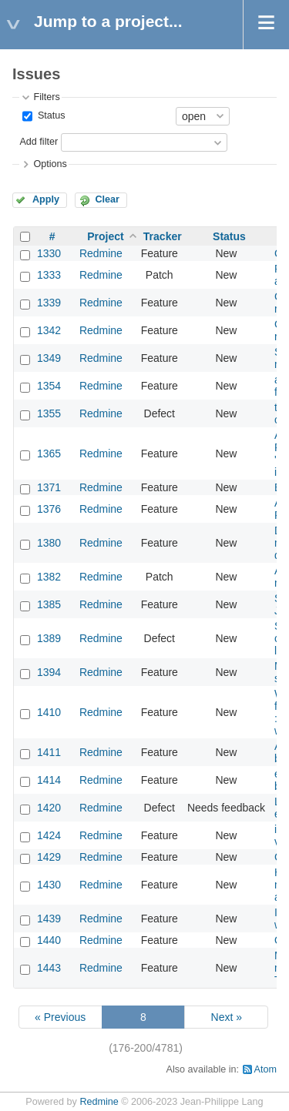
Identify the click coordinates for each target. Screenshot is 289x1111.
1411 (49, 752)
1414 (49, 780)
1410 (49, 712)
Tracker (162, 236)
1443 (49, 968)
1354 (49, 386)
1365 (49, 453)
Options (49, 164)
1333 (49, 275)
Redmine (101, 253)
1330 (49, 253)
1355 (49, 413)
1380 (49, 543)
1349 (49, 358)
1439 (49, 918)
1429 (49, 857)
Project (105, 236)
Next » (226, 1017)
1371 (49, 487)
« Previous (60, 1017)
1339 (49, 302)
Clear (107, 199)
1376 (49, 509)
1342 (49, 330)
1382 (49, 577)
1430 (49, 884)
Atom (265, 1069)
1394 (49, 672)
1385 (49, 604)
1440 (49, 940)
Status (50, 115)
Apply (45, 199)
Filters (46, 97)
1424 (49, 835)
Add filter (38, 141)
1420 (49, 807)
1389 (49, 638)
